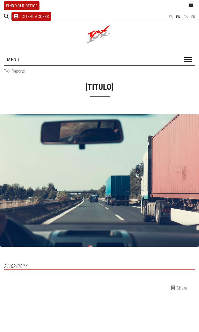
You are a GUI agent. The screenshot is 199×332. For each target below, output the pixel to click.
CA (186, 16)
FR (193, 16)
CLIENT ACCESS (31, 16)
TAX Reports (14, 71)
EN (178, 16)
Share (179, 288)
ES (171, 16)
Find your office (21, 5)
